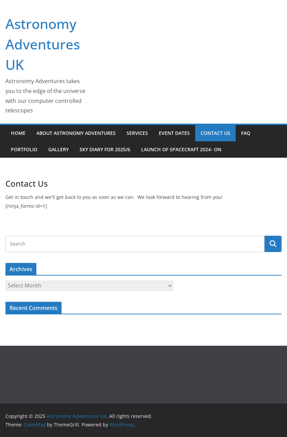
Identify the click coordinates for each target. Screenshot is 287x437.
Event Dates (174, 133)
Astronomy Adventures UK (42, 44)
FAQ (245, 133)
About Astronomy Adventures (76, 133)
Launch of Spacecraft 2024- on (181, 149)
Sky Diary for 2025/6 (105, 149)
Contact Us (215, 133)
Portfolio (24, 149)
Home (18, 133)
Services (137, 133)
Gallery (58, 149)
